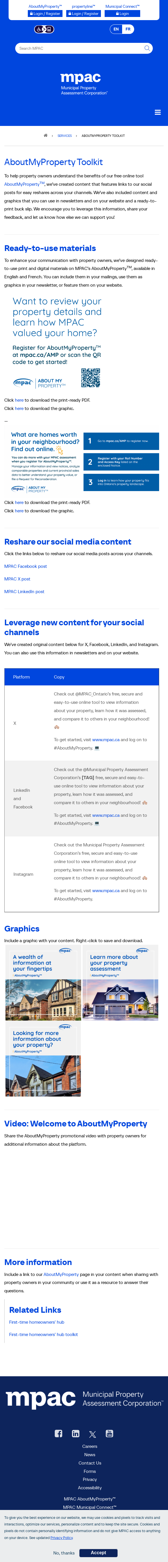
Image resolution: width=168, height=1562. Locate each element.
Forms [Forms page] (90, 1471)
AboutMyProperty (24, 184)
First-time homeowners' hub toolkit (44, 1334)
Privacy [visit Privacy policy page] (90, 1479)
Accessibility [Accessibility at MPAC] (90, 1487)
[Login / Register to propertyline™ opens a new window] (83, 13)
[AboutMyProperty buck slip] (81, 461)
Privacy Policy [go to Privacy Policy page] (61, 1537)
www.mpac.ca (106, 739)
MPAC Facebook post (25, 566)
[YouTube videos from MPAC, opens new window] (109, 1434)
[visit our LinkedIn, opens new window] (75, 1434)
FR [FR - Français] (128, 29)
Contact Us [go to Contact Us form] (90, 1463)
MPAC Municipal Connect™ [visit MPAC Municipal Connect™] (89, 1507)
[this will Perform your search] (147, 48)
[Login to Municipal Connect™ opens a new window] (122, 13)
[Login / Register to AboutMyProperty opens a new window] (45, 13)
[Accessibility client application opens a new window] (44, 28)
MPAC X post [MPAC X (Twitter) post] (17, 579)
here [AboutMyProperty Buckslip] (19, 400)
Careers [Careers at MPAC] (89, 1446)
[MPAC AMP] (57, 342)
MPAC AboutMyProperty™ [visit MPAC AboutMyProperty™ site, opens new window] (90, 1499)
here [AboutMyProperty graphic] (19, 408)
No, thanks (64, 1553)
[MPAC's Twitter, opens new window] (92, 1434)
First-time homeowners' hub (36, 1322)
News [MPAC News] (89, 1454)
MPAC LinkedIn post (24, 591)
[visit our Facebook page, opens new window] (58, 1434)
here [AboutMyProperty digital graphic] (19, 510)
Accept (98, 1552)
